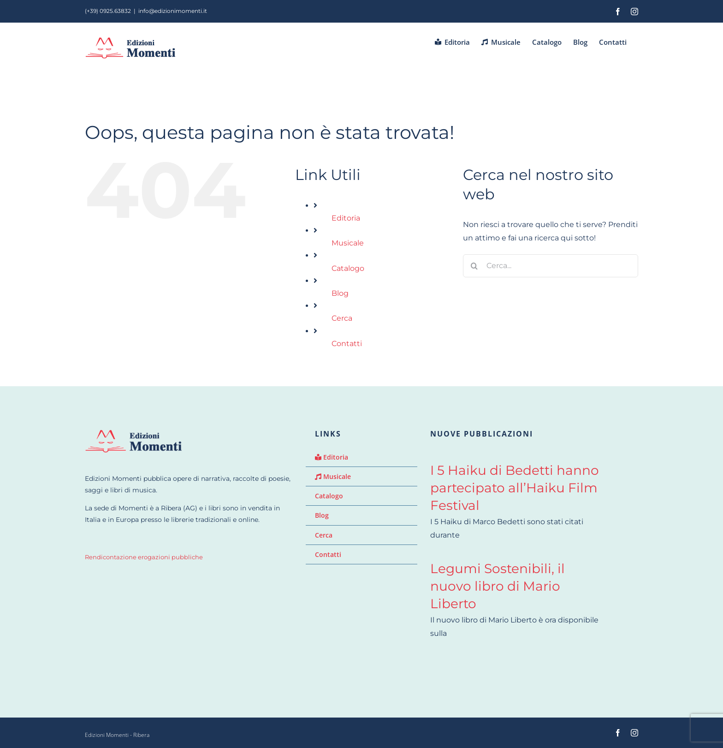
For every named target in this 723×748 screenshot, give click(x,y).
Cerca (342, 318)
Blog (340, 293)
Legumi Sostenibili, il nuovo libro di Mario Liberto (497, 586)
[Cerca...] (550, 265)
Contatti (347, 343)
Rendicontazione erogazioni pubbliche (144, 557)
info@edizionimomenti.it (172, 10)
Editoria (346, 218)
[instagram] (634, 732)
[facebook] (618, 732)
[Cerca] (474, 265)
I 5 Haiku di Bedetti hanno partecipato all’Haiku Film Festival (514, 487)
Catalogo (348, 268)
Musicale (348, 243)
